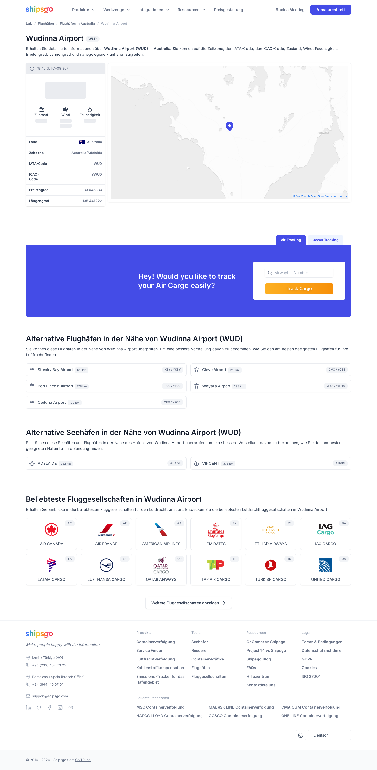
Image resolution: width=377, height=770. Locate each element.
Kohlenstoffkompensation (160, 667)
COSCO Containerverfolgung (235, 715)
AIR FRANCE (106, 543)
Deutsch (329, 735)
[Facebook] (49, 707)
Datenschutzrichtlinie (321, 650)
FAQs (251, 667)
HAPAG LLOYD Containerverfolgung (169, 715)
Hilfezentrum (258, 676)
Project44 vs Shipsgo (266, 650)
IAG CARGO (325, 543)
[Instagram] (60, 707)
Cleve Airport (214, 369)
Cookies (309, 667)
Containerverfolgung (155, 641)
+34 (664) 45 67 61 (47, 684)
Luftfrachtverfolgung (155, 659)
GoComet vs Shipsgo (265, 641)
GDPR (307, 659)
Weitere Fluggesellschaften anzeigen (188, 602)
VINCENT (210, 463)
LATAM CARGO (51, 579)
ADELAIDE (47, 463)
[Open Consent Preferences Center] (301, 735)
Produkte (80, 9)
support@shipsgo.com (50, 696)
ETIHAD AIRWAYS (271, 543)
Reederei (199, 650)
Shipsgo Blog (258, 659)
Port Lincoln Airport (55, 386)
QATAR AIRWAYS (161, 579)
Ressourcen (189, 9)
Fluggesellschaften (208, 676)
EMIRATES (216, 543)
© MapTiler (300, 196)
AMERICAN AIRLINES (161, 543)
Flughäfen (200, 667)
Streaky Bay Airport (55, 369)
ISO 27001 (311, 676)
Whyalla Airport (216, 386)
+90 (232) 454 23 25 (49, 665)
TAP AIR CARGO (215, 579)
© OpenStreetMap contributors (327, 196)
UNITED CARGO (325, 579)
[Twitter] (39, 707)
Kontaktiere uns (261, 685)
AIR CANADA (51, 543)
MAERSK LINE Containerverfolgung (241, 707)
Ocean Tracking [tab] (326, 240)
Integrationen (150, 9)
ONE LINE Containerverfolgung (309, 715)
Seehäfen (200, 641)
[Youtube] (70, 707)
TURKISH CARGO (270, 579)
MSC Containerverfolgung (160, 707)
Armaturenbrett (330, 9)
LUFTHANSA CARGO (106, 579)
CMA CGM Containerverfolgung (310, 707)
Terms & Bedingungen (322, 641)
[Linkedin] (28, 707)
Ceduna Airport (52, 402)
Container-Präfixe (207, 659)
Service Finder (149, 650)
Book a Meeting (290, 10)
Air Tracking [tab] (291, 240)
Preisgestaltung (228, 9)
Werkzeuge (113, 9)
